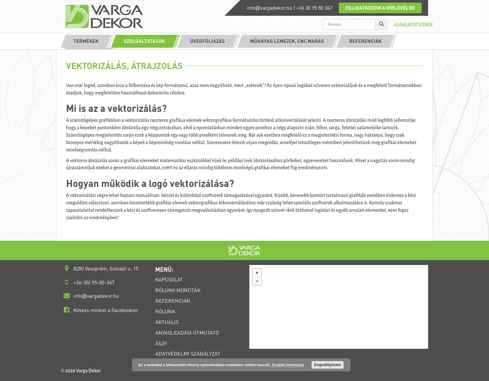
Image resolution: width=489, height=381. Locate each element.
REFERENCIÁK (172, 301)
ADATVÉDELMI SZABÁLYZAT (187, 353)
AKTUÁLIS (167, 322)
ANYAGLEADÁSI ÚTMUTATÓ (187, 332)
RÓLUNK (165, 311)
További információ (288, 365)
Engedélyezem (327, 365)
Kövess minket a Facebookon (105, 310)
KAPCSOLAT (169, 279)
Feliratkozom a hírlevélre (380, 8)
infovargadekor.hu (269, 8)
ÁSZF (161, 343)
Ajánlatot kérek (413, 24)
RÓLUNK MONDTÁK (177, 290)
